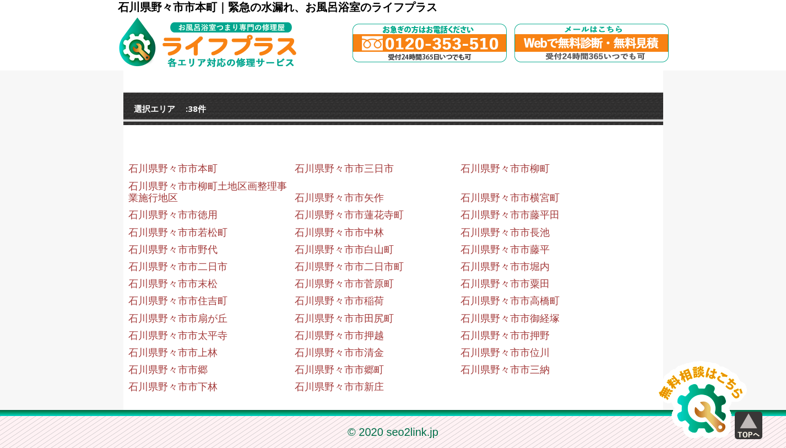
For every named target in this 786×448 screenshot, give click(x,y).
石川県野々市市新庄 (339, 386)
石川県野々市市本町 (173, 168)
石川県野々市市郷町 (339, 369)
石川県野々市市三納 (505, 369)
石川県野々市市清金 (339, 352)
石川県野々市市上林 (173, 352)
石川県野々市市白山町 (344, 249)
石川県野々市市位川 (505, 352)
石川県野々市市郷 (168, 369)
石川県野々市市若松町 (177, 232)
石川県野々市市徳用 (173, 214)
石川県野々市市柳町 (505, 168)
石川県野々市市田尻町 (344, 318)
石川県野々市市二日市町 (349, 266)
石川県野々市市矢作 (339, 197)
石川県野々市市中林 (339, 232)
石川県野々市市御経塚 (510, 318)
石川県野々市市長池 (505, 232)
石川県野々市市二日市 (177, 266)
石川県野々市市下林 (173, 386)
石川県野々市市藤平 (505, 249)
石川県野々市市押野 (505, 335)
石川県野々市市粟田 (505, 283)
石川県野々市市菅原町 (344, 283)
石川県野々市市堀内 (505, 266)
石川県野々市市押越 (339, 335)
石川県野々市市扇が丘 (177, 318)
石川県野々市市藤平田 (510, 214)
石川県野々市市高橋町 (510, 300)
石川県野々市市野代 (173, 249)
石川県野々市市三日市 (344, 168)
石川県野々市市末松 (173, 283)
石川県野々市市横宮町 (510, 197)
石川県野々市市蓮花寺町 (349, 214)
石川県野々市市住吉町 (177, 300)
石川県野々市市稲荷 (339, 300)
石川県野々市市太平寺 (177, 335)
